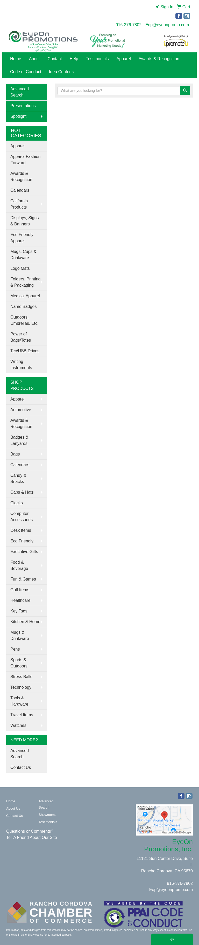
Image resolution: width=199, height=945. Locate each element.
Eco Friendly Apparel (21, 237)
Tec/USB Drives (24, 351)
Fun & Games (23, 579)
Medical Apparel (25, 296)
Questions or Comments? (29, 831)
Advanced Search (19, 92)
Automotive (20, 410)
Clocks (16, 503)
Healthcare (20, 600)
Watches (18, 725)
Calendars (19, 190)
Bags (15, 454)
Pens (15, 649)
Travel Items (21, 715)
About (34, 59)
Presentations (23, 106)
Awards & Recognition (159, 59)
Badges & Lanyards (19, 440)
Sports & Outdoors (18, 663)
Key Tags (18, 611)
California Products (19, 204)
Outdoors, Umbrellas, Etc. (24, 320)
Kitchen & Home (25, 621)
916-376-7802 (129, 25)
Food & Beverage (19, 565)
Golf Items (19, 590)
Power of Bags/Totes (20, 337)
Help (74, 59)
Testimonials (97, 59)
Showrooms (47, 815)
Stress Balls (21, 676)
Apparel (124, 59)
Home (15, 59)
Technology (20, 687)
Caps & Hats (22, 492)
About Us (13, 808)
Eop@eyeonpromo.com (167, 25)
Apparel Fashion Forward (25, 159)
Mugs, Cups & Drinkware (23, 254)
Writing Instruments (21, 364)
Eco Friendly (21, 541)
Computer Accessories (21, 516)
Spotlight (18, 116)
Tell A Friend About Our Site (31, 837)
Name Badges (23, 306)
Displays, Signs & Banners (24, 221)
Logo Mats (20, 268)
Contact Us (20, 767)
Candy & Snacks (18, 478)
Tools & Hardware (19, 701)
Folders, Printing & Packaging (25, 282)
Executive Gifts (24, 551)
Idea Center (61, 72)
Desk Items (20, 530)
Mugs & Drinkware (19, 635)
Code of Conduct (25, 72)
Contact (55, 59)
